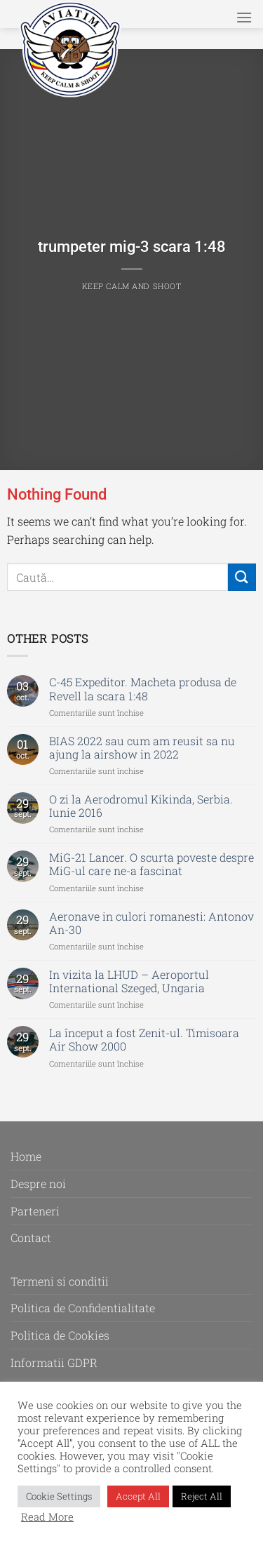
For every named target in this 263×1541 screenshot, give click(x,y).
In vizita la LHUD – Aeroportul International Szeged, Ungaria (129, 981)
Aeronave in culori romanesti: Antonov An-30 (151, 922)
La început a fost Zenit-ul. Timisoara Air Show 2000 (144, 1039)
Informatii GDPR (54, 1362)
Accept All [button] (138, 1496)
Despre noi (38, 1183)
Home (26, 1156)
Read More (47, 1517)
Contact (31, 1237)
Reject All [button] (201, 1496)
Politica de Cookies (60, 1335)
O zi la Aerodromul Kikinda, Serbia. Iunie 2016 (141, 805)
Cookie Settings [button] (59, 1496)
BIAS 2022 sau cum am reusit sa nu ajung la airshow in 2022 (142, 747)
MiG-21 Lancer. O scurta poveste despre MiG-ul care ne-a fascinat (151, 863)
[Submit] (242, 577)
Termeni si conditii (60, 1281)
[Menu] (244, 17)
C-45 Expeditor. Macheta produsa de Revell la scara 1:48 (142, 688)
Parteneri (35, 1210)
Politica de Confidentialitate (83, 1307)
